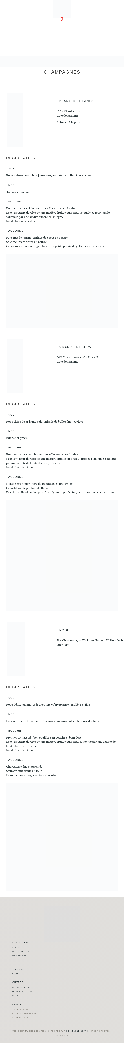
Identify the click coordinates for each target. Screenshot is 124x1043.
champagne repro (77, 1031)
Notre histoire (21, 952)
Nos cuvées (19, 956)
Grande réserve (22, 991)
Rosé (15, 996)
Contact (17, 973)
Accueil (17, 947)
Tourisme (18, 969)
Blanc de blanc (22, 987)
